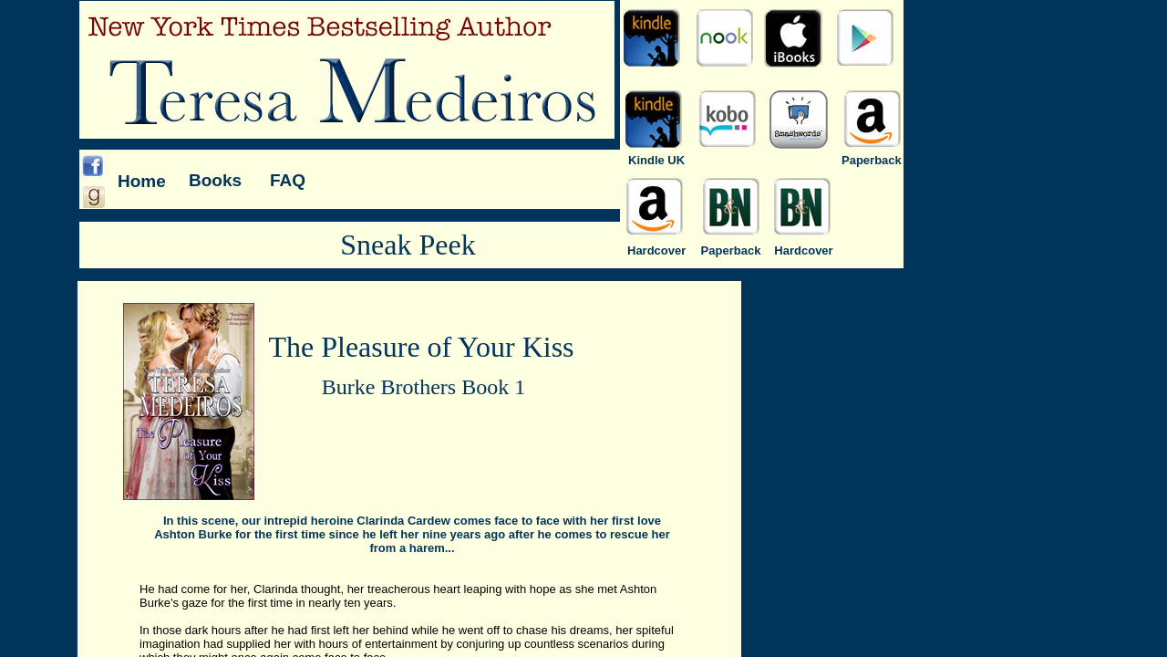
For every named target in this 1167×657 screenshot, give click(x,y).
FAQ (287, 180)
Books (215, 180)
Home (142, 181)
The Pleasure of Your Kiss (420, 346)
